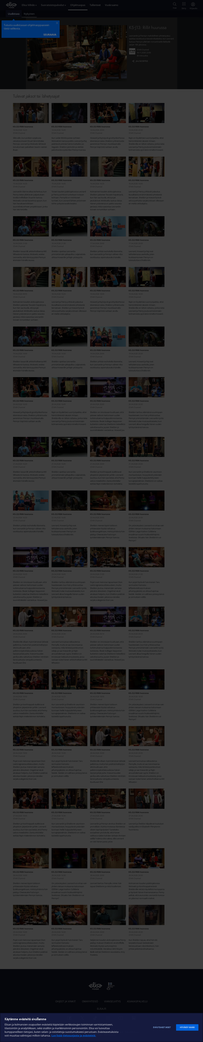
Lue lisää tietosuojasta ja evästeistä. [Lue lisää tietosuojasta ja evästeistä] (73, 1035)
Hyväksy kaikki (187, 1027)
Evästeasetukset (162, 1027)
